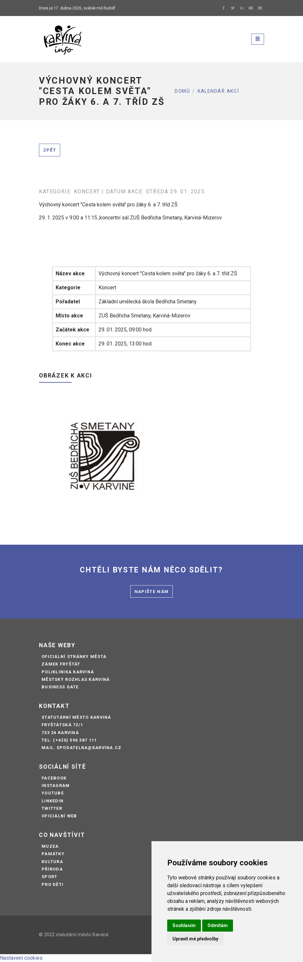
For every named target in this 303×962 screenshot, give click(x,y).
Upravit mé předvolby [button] (195, 938)
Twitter (52, 808)
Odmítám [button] (217, 925)
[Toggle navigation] (257, 39)
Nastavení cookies (21, 958)
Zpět (49, 149)
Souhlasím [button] (184, 925)
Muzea (50, 846)
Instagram (56, 785)
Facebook (54, 778)
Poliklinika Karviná (68, 671)
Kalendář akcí (218, 91)
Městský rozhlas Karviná (76, 679)
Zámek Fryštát (61, 664)
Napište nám (151, 591)
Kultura (52, 861)
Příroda (52, 869)
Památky (53, 853)
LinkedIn (52, 800)
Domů (182, 91)
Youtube (53, 793)
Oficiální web (59, 815)
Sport (49, 876)
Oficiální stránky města (74, 656)
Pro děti (52, 884)
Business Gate (60, 686)
